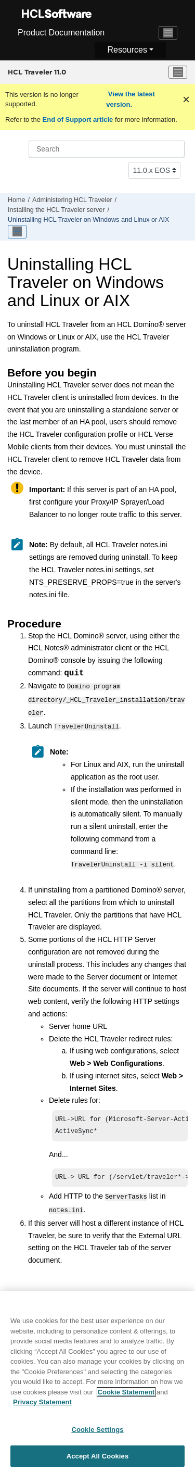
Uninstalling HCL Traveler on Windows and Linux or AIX (88, 219)
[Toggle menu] (177, 72)
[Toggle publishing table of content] (17, 231)
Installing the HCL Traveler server (56, 209)
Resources (127, 49)
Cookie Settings (97, 1435)
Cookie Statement (126, 1398)
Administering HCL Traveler (72, 200)
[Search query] (107, 149)
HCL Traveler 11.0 (37, 72)
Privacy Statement (42, 1408)
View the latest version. (130, 99)
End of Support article (78, 119)
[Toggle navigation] (168, 33)
